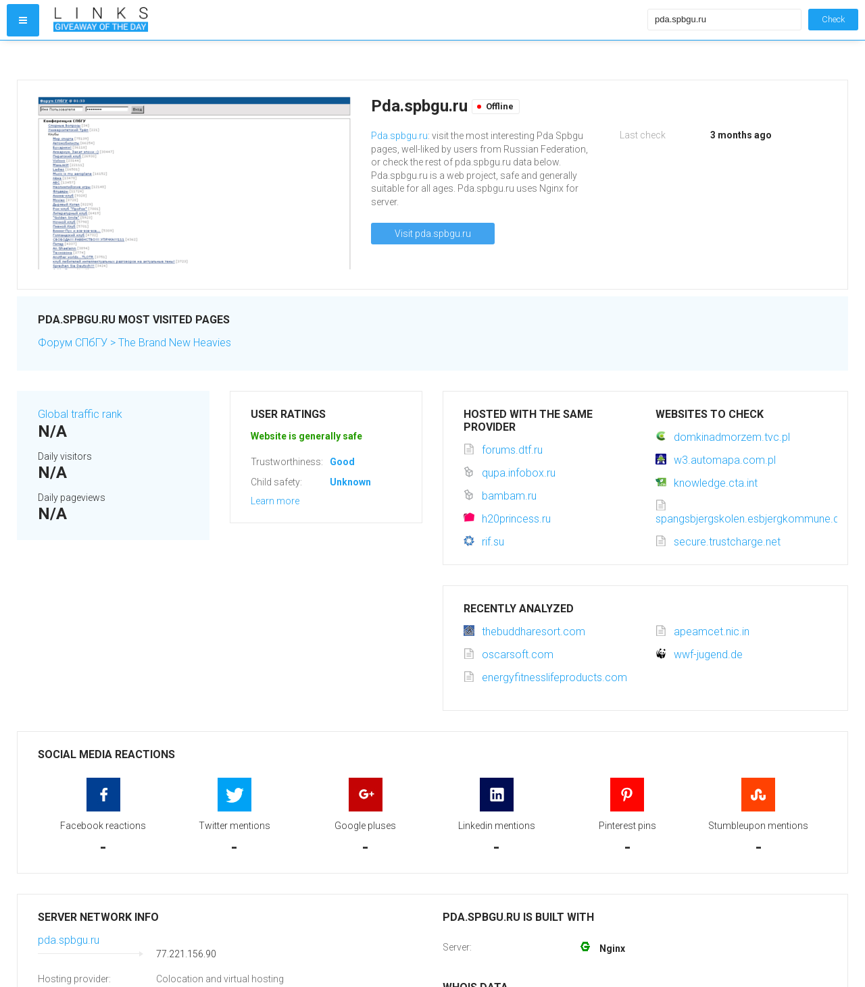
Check (833, 19)
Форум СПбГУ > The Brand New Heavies (134, 342)
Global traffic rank (80, 414)
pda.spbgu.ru (68, 940)
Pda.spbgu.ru (399, 135)
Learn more (275, 501)
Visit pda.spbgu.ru (433, 233)
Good (342, 461)
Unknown (350, 482)
